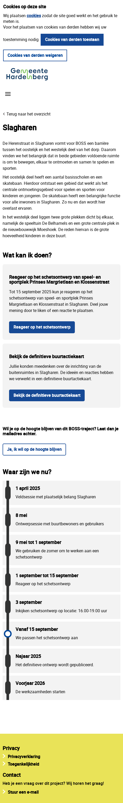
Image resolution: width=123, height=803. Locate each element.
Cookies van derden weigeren (35, 55)
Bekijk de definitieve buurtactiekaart (46, 395)
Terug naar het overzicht (28, 114)
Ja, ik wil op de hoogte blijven (34, 449)
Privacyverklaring (24, 756)
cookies (34, 15)
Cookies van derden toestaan (72, 39)
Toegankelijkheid (23, 764)
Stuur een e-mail (23, 792)
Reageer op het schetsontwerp (41, 327)
